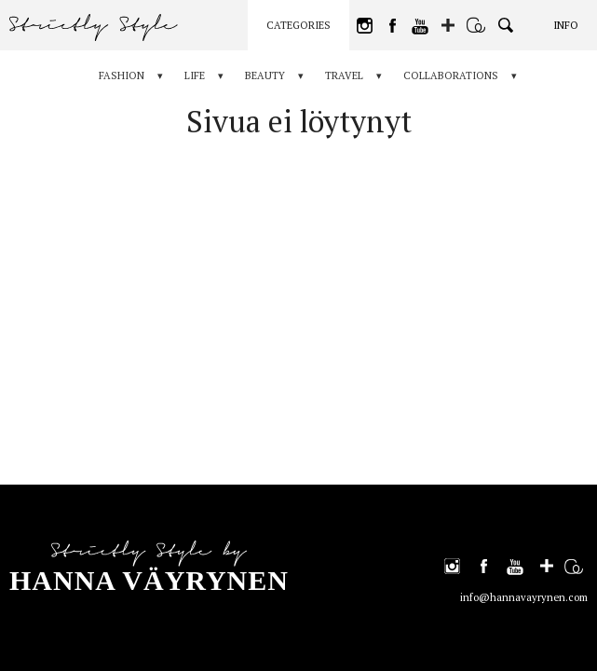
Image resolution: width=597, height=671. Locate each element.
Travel (344, 75)
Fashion (121, 75)
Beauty (265, 75)
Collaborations (450, 75)
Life (194, 75)
